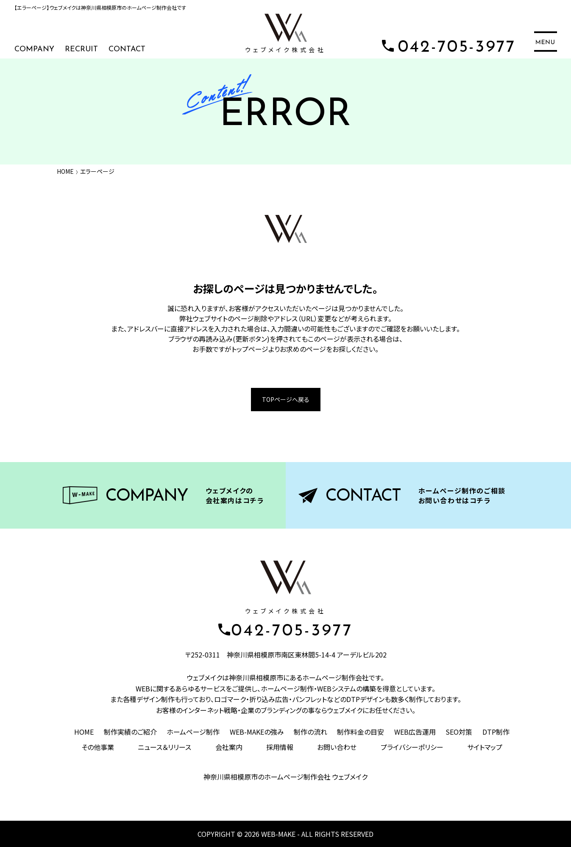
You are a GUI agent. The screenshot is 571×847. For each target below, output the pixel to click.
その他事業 (97, 747)
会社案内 (228, 747)
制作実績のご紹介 (130, 732)
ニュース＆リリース (164, 747)
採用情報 (279, 747)
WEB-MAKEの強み (257, 732)
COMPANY (34, 49)
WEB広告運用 (415, 732)
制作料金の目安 (360, 732)
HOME (65, 171)
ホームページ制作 (193, 732)
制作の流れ (310, 732)
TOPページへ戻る (285, 399)
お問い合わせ (337, 747)
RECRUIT (81, 49)
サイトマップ (484, 747)
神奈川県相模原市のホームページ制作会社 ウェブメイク (285, 777)
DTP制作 (496, 732)
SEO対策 (459, 732)
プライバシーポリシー (412, 747)
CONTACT (127, 49)
